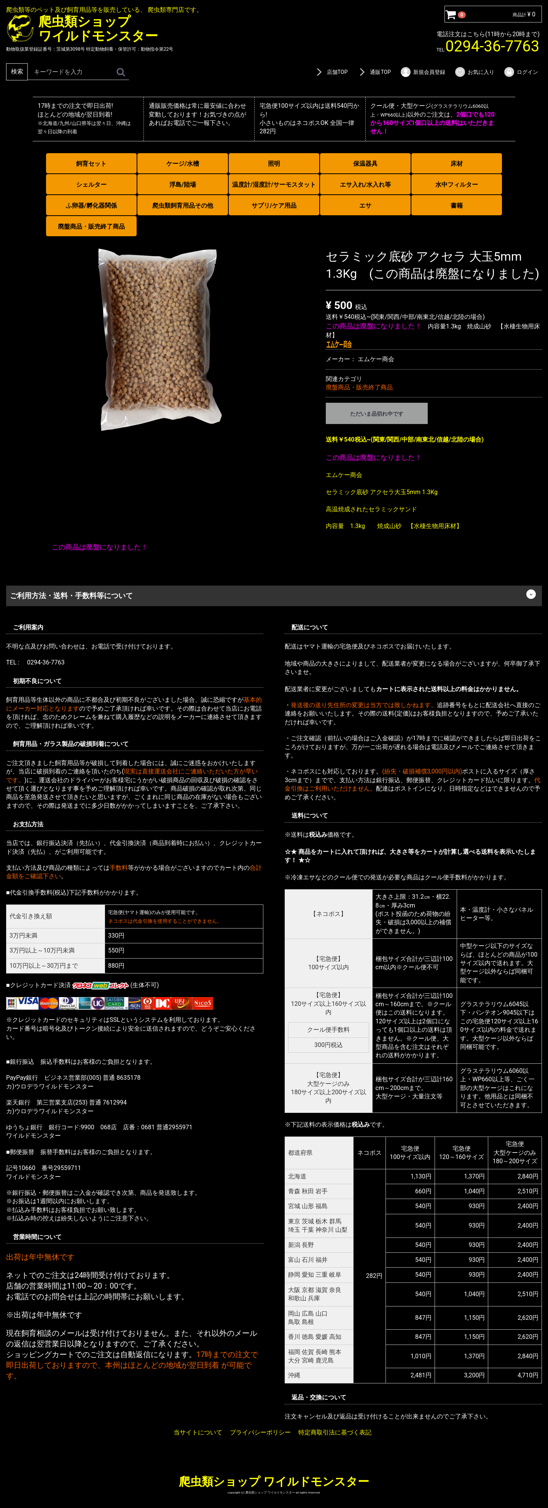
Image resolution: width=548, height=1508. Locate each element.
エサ (365, 205)
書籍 (457, 205)
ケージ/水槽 (182, 163)
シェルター (91, 184)
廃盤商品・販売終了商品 (91, 226)
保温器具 (365, 163)
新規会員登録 (422, 72)
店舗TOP (331, 72)
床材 (457, 163)
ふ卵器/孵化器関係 (91, 205)
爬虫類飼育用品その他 (182, 205)
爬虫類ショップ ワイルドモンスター (274, 1481)
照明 (274, 163)
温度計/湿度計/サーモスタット (274, 184)
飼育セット (91, 163)
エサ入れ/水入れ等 (365, 184)
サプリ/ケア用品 (274, 205)
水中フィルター (456, 184)
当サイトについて (198, 1432)
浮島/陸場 (182, 184)
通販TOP (374, 72)
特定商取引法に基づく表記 (334, 1432)
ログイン (520, 72)
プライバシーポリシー (260, 1432)
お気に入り (474, 72)
